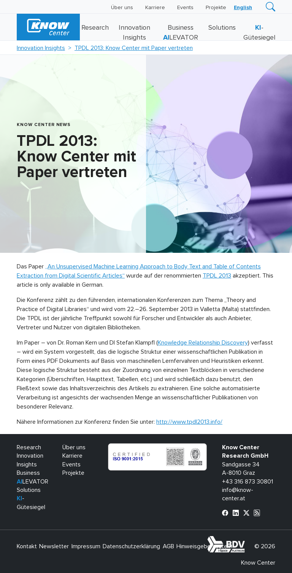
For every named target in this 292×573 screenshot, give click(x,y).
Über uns (122, 7)
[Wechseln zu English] (243, 7)
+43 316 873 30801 (247, 482)
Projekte (216, 7)
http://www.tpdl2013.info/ (189, 422)
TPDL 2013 (217, 276)
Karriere (155, 7)
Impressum (85, 546)
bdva (246, 540)
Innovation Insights (41, 48)
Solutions (222, 27)
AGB (168, 546)
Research (95, 27)
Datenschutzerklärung (131, 546)
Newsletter (54, 546)
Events (185, 7)
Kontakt (27, 546)
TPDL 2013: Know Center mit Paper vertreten (134, 48)
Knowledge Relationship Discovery (203, 343)
